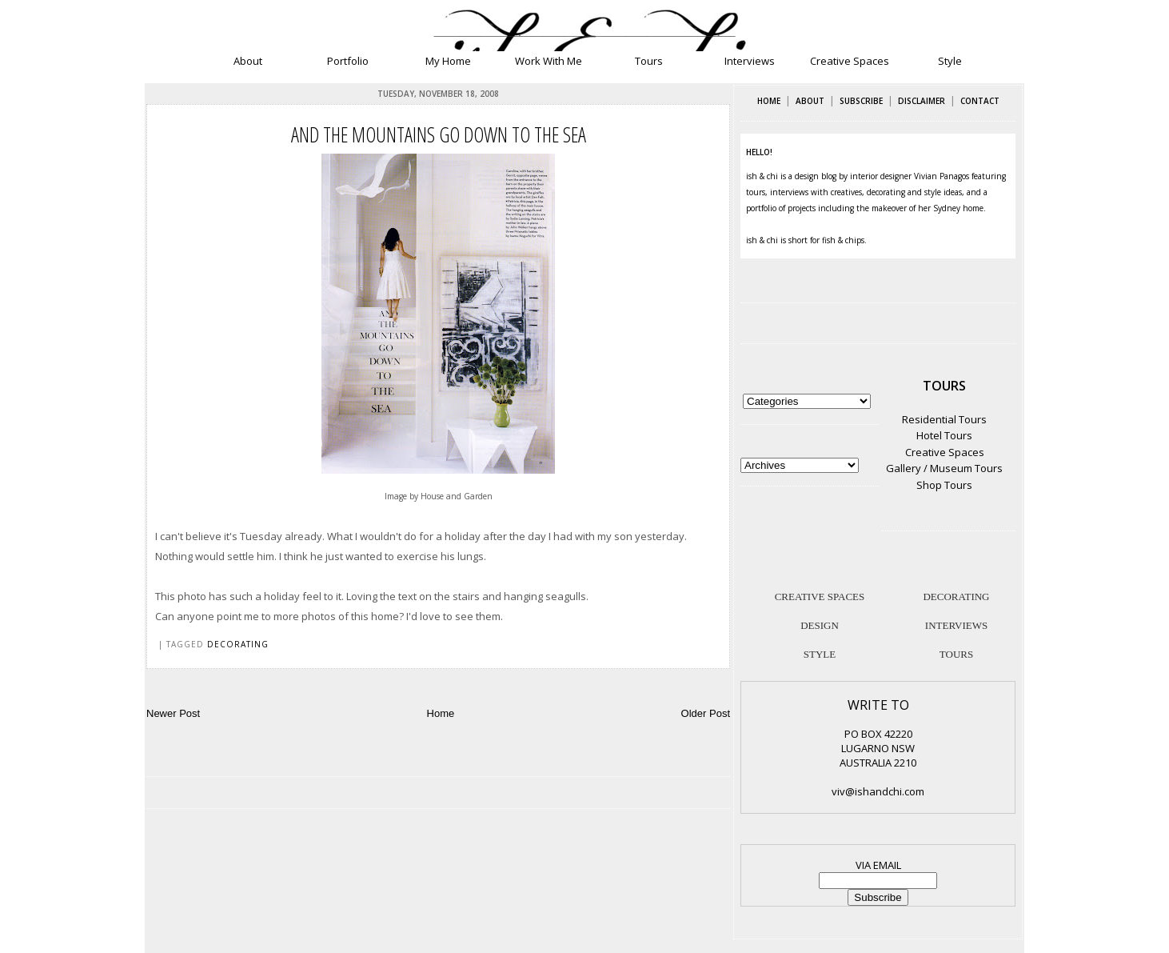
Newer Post (173, 713)
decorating (238, 644)
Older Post (705, 713)
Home (441, 713)
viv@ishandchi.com (878, 791)
